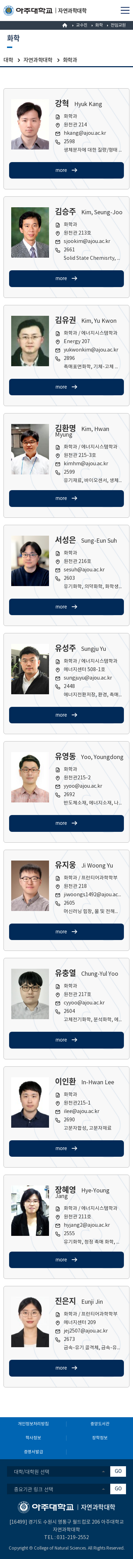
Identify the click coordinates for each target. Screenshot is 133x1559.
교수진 (82, 25)
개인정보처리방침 (33, 1424)
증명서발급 (33, 1452)
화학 (99, 25)
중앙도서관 (100, 1424)
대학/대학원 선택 (31, 1471)
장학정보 (99, 1438)
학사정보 (33, 1438)
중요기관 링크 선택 (33, 1488)
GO (118, 1471)
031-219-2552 (73, 1537)
